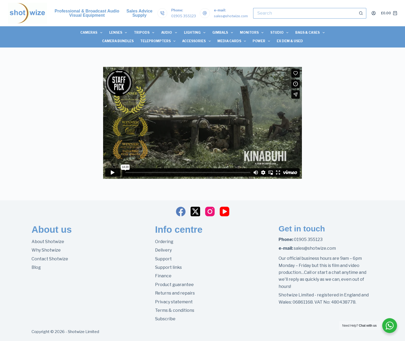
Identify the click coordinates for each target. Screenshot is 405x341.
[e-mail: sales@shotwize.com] (205, 13)
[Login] (374, 13)
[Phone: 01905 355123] (162, 13)
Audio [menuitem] (170, 32)
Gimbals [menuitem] (223, 32)
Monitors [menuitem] (252, 32)
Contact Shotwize (50, 258)
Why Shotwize (46, 250)
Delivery (163, 250)
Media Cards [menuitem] (232, 41)
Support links (168, 267)
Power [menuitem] (262, 41)
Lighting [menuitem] (195, 32)
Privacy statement (174, 301)
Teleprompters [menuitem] (159, 41)
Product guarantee (174, 284)
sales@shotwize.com (231, 16)
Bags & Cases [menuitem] (310, 32)
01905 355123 (183, 16)
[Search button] (361, 13)
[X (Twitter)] (195, 211)
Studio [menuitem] (280, 32)
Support (163, 258)
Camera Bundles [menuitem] (118, 41)
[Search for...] (304, 13)
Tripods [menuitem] (145, 32)
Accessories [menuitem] (197, 41)
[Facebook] (181, 211)
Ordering (164, 241)
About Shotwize (48, 241)
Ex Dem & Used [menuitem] (290, 41)
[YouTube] (224, 211)
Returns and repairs (175, 293)
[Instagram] (210, 211)
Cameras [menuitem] (92, 32)
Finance (163, 275)
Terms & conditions (174, 310)
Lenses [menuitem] (119, 32)
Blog (36, 267)
